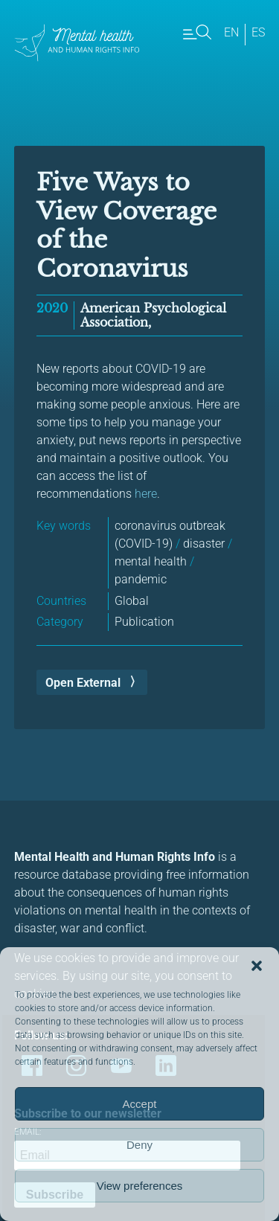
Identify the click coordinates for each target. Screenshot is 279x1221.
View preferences (140, 1185)
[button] (256, 965)
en (231, 32)
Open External (83, 683)
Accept (140, 1103)
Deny (139, 1144)
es (258, 32)
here (146, 494)
